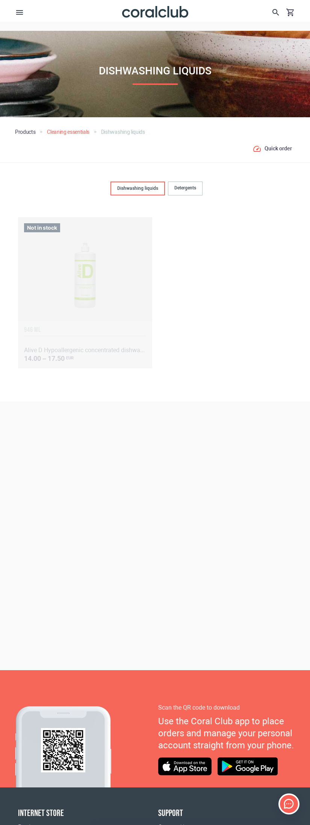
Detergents (185, 188)
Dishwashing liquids (137, 188)
